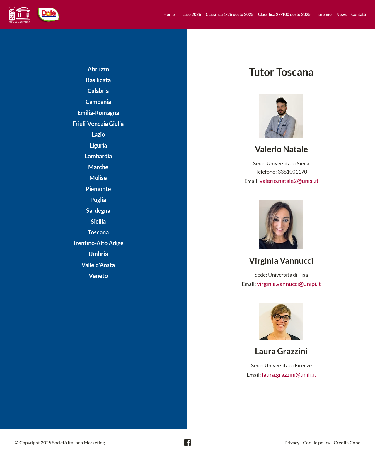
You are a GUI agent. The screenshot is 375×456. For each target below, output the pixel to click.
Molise (98, 177)
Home (169, 14)
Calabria (98, 90)
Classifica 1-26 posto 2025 (229, 14)
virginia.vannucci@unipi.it (289, 283)
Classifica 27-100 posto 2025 (284, 14)
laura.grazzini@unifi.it (289, 374)
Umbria (98, 253)
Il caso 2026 (190, 14)
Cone (355, 442)
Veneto (98, 275)
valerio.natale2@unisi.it (289, 180)
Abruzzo (98, 69)
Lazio (98, 134)
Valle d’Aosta (98, 264)
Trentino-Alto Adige (98, 242)
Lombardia (98, 156)
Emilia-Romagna (98, 112)
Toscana (98, 232)
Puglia (98, 199)
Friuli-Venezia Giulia (98, 123)
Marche (98, 166)
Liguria (98, 145)
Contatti (358, 14)
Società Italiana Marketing (78, 442)
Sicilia (98, 221)
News (341, 14)
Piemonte (98, 188)
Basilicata (98, 79)
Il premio (323, 14)
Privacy (291, 442)
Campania (98, 101)
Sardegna (98, 210)
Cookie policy (316, 442)
